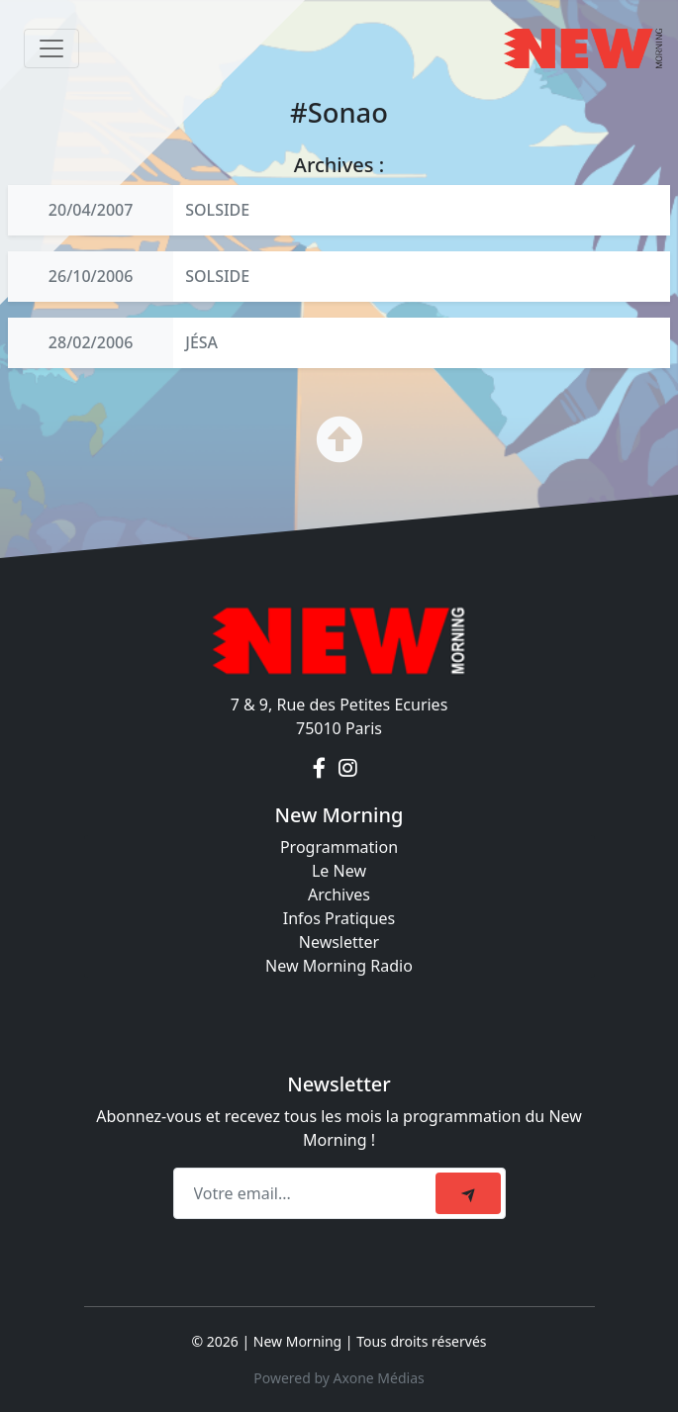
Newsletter (339, 942)
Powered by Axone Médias (338, 1377)
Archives (339, 894)
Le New (339, 871)
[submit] (468, 1193)
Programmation (339, 847)
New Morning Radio (339, 966)
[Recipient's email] (307, 1193)
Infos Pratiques (339, 918)
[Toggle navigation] (51, 48)
